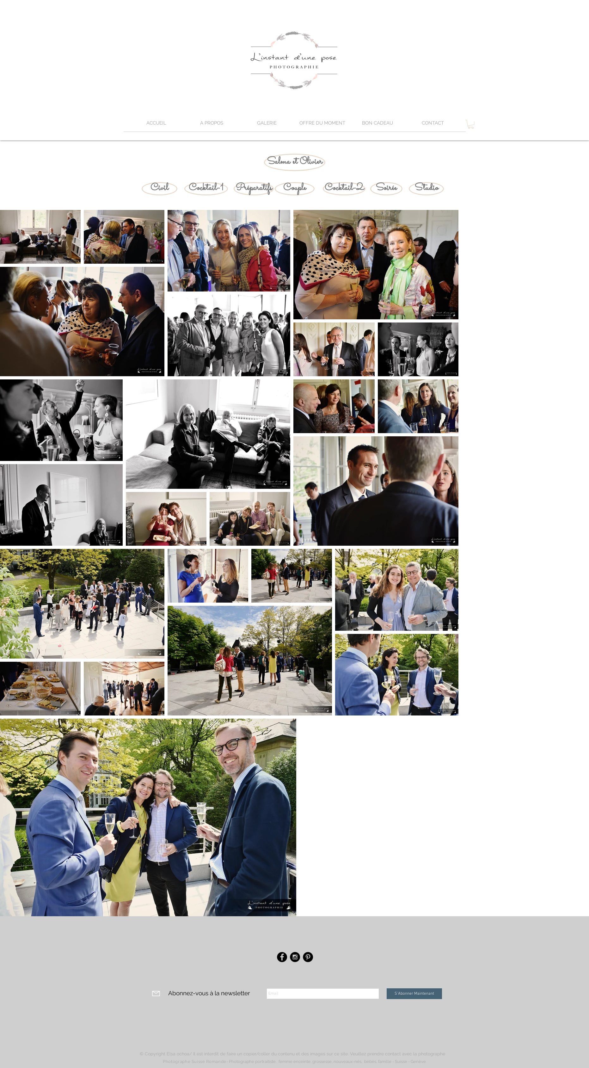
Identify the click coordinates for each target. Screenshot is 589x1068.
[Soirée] (386, 188)
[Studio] (426, 188)
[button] (267, 125)
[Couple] (295, 188)
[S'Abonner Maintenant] (414, 993)
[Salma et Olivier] (294, 162)
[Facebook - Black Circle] (282, 957)
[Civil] (159, 188)
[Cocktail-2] (344, 188)
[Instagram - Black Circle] (295, 957)
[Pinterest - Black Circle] (308, 957)
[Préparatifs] (254, 188)
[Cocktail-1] (206, 188)
